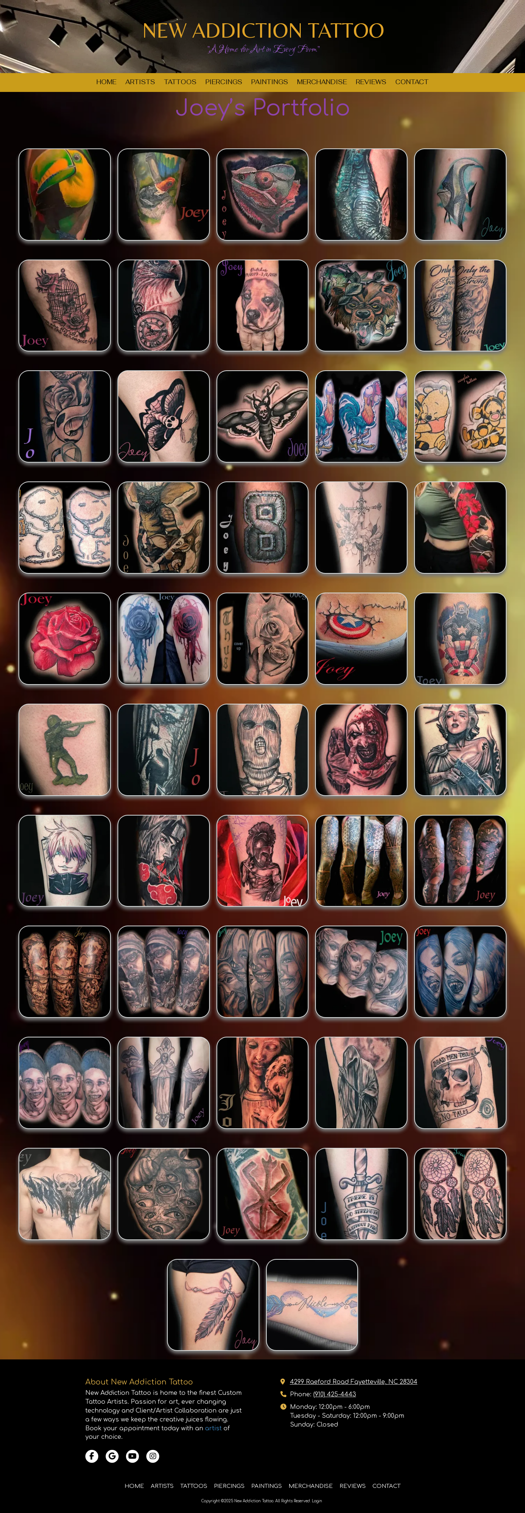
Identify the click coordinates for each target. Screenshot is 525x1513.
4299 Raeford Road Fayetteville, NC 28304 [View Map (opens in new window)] (353, 1382)
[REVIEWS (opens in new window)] (371, 82)
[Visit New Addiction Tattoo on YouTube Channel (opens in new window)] (132, 1456)
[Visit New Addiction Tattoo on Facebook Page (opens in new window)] (91, 1456)
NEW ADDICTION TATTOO (263, 30)
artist (213, 1428)
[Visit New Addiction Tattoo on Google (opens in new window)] (112, 1456)
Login (317, 1501)
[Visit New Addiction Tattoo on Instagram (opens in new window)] (152, 1456)
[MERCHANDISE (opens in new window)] (322, 82)
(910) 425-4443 (334, 1394)
